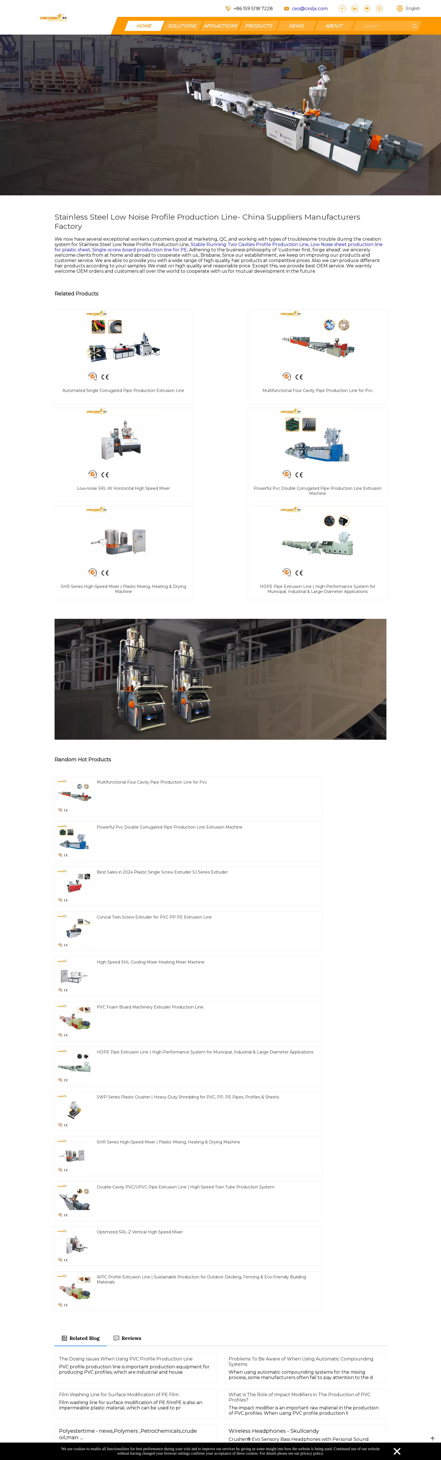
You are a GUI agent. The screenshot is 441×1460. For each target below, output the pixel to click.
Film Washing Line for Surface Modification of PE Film (119, 940)
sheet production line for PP (88, 1083)
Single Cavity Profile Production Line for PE (103, 1113)
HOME (144, 25)
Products (231, 1390)
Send (220, 1303)
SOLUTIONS (182, 25)
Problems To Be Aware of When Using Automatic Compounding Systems (301, 907)
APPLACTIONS (220, 25)
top (433, 1439)
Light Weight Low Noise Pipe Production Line (312, 1067)
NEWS (296, 25)
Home (177, 1390)
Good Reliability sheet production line (306, 1098)
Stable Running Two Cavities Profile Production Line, (250, 244)
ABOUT (334, 25)
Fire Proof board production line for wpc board (105, 1067)
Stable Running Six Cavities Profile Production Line (110, 1098)
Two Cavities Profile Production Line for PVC (209, 1067)
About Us (181, 1408)
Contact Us (183, 1399)
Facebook (231, 1399)
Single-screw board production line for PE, (140, 249)
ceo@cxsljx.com (310, 8)
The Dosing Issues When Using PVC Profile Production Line (126, 904)
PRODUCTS (258, 25)
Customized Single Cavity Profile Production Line (236, 1083)
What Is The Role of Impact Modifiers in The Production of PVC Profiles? (299, 942)
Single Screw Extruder (152, 1083)
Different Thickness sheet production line (215, 1098)
